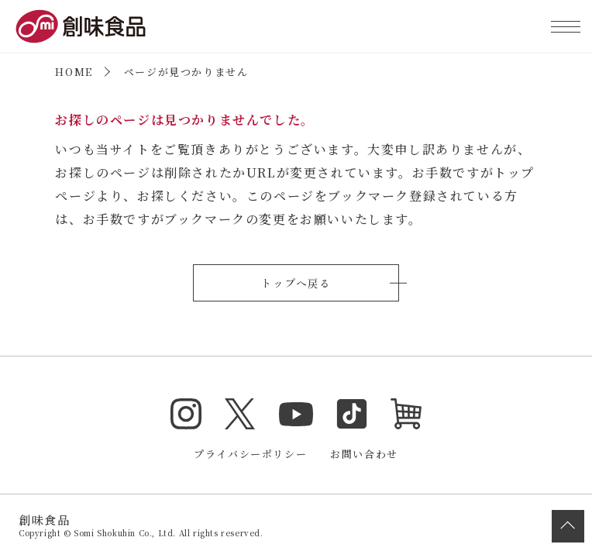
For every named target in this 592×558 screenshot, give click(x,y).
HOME (73, 72)
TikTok (351, 413)
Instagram (185, 413)
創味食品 (80, 26)
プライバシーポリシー (250, 453)
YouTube (296, 413)
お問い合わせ (364, 453)
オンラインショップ (406, 413)
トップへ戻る (295, 283)
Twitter (240, 413)
